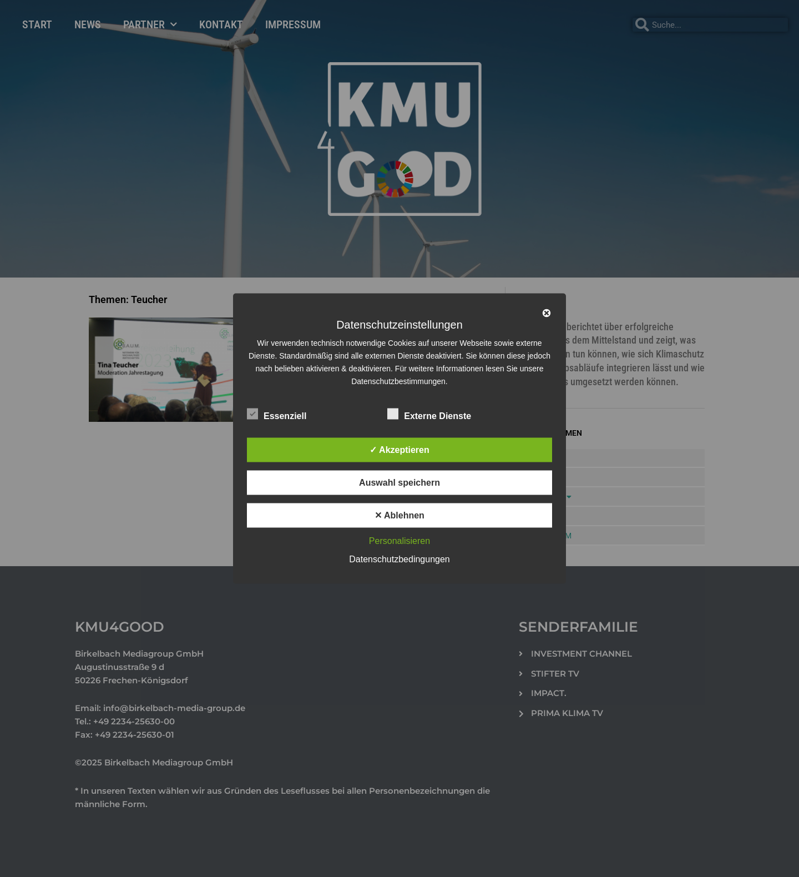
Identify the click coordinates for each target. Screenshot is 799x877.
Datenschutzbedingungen (399, 559)
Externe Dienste (429, 414)
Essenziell (276, 414)
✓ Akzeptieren (399, 450)
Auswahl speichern (399, 482)
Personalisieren (399, 541)
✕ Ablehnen (399, 515)
